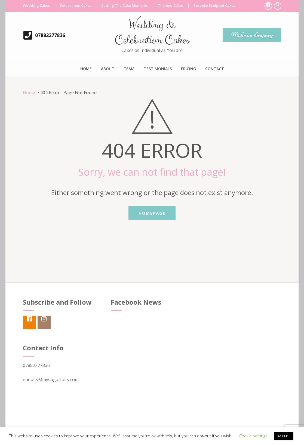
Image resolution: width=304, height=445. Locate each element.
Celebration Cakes (75, 5)
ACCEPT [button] (284, 436)
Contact (214, 68)
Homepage (152, 213)
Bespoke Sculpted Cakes (214, 5)
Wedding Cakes (36, 5)
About (107, 68)
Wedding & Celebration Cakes (152, 32)
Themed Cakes (170, 5)
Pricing (188, 68)
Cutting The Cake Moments (124, 5)
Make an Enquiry (252, 35)
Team (129, 68)
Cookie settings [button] (253, 435)
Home (86, 68)
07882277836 (50, 35)
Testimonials (158, 68)
